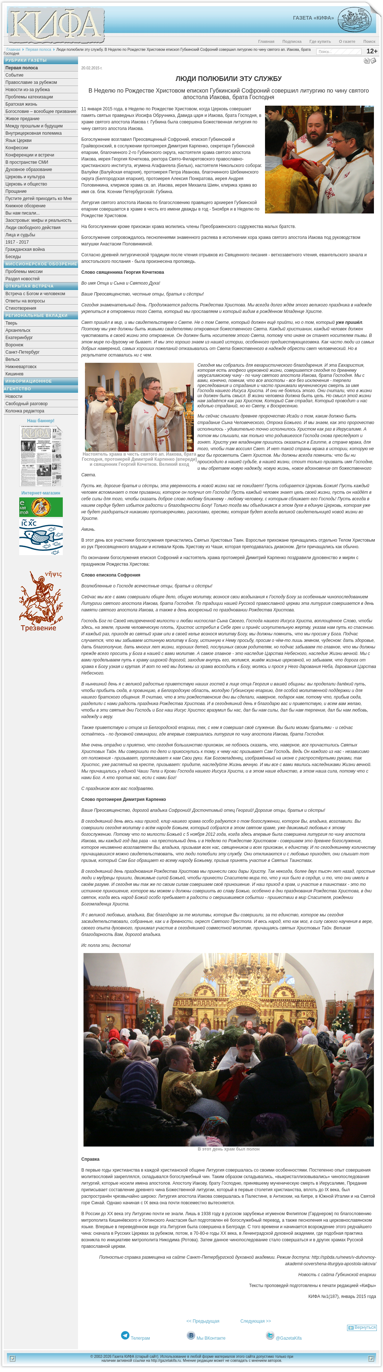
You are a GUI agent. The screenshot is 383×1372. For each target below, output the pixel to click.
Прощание (16, 191)
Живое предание (22, 118)
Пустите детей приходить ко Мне (38, 198)
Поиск (369, 41)
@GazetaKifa (289, 1338)
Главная (266, 41)
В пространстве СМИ (26, 162)
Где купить (320, 41)
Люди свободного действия (33, 227)
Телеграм (140, 1338)
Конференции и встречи (29, 155)
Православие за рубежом (31, 82)
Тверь (11, 323)
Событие (14, 75)
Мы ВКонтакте (210, 1338)
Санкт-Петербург (22, 352)
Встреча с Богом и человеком (35, 293)
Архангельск (17, 330)
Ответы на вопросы (25, 301)
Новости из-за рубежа (27, 89)
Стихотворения (20, 308)
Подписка (292, 41)
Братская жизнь (21, 104)
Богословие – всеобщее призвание (40, 111)
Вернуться (365, 1327)
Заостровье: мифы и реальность (38, 220)
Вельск (12, 359)
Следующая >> (255, 1321)
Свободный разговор (26, 403)
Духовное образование (28, 169)
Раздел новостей (22, 278)
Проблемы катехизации (29, 96)
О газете (347, 41)
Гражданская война (25, 249)
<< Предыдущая (202, 1321)
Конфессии (16, 147)
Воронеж (14, 344)
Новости (13, 396)
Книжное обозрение (25, 205)
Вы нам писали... (22, 213)
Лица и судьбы (20, 234)
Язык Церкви (18, 140)
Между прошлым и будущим (34, 126)
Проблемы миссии (24, 271)
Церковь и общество (26, 184)
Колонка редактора (24, 411)
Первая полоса (38, 50)
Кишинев (14, 373)
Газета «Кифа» (313, 18)
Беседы (13, 256)
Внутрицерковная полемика (33, 133)
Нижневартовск (21, 366)
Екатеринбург (19, 337)
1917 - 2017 (17, 242)
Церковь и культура (25, 176)
